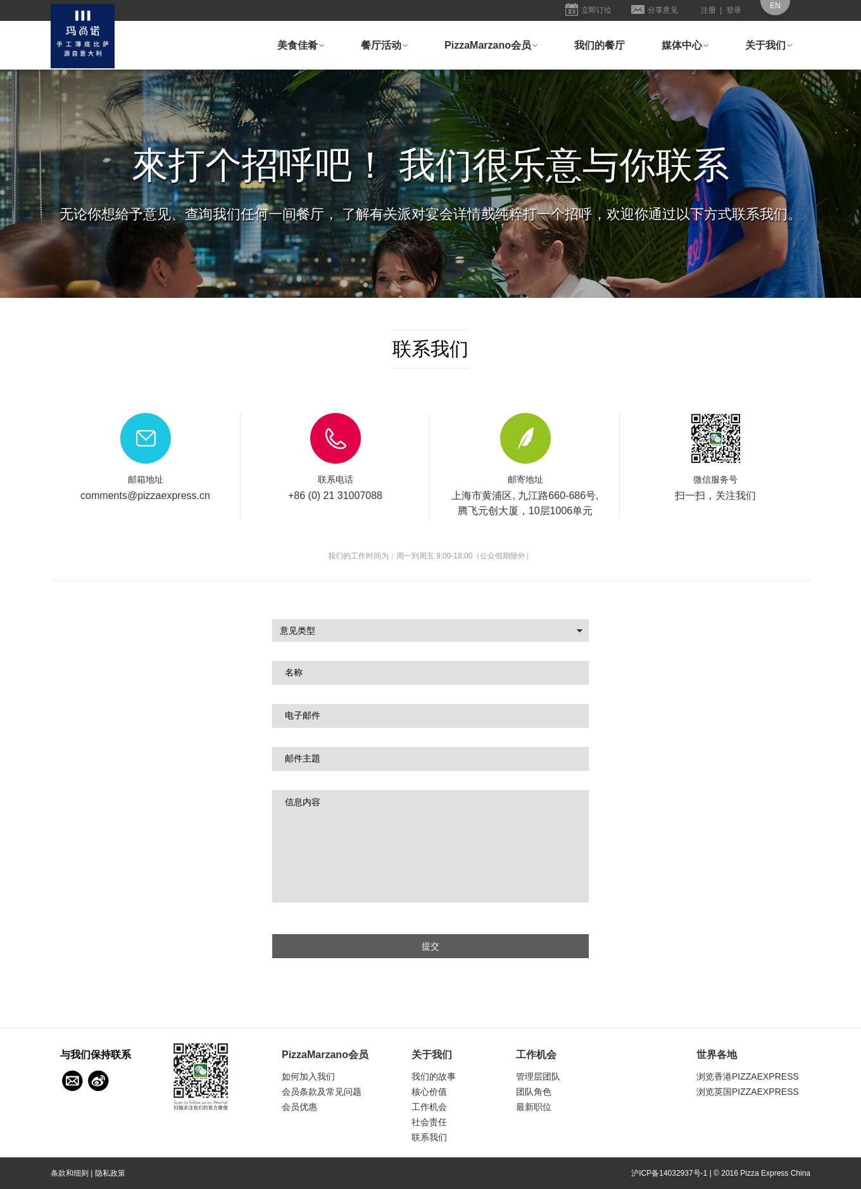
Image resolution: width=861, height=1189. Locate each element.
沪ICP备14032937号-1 (669, 1173)
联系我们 (429, 1137)
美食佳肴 (297, 45)
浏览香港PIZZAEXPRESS (747, 1076)
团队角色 (533, 1092)
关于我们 (765, 45)
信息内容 (430, 846)
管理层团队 (538, 1076)
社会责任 (429, 1122)
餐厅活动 (381, 45)
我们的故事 (434, 1076)
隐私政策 (110, 1173)
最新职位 (533, 1107)
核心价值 (429, 1092)
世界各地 (716, 1054)
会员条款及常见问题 (321, 1092)
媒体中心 (682, 45)
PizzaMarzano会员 (487, 45)
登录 (733, 10)
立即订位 (596, 10)
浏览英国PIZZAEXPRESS (747, 1092)
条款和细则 (70, 1173)
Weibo (99, 1081)
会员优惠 (299, 1107)
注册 (708, 10)
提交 (430, 946)
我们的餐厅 (599, 45)
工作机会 (429, 1107)
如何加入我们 (308, 1076)
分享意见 (663, 10)
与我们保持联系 (72, 1081)
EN (775, 5)
